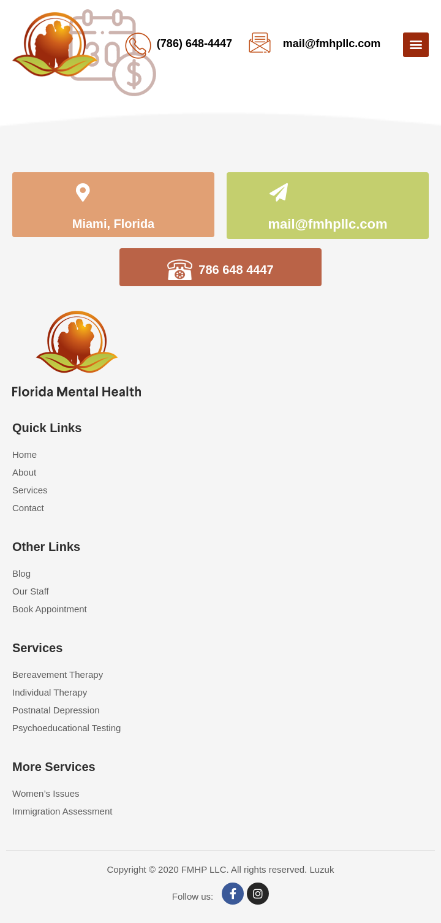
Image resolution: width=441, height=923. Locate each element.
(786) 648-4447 (194, 43)
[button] (416, 44)
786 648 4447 (235, 269)
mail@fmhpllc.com (332, 43)
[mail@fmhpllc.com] (279, 194)
